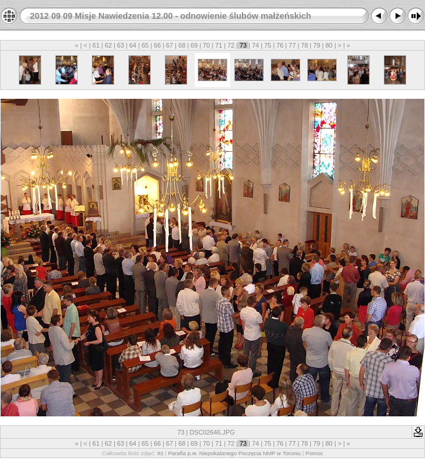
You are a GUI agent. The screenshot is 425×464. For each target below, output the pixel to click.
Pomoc (314, 453)
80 (329, 45)
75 (268, 45)
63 (120, 45)
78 (304, 45)
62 (108, 45)
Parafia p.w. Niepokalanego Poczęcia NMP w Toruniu (234, 453)
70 (206, 45)
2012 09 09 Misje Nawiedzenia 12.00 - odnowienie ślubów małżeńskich (170, 16)
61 (96, 45)
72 (230, 45)
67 (169, 45)
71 (218, 45)
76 (280, 45)
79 (316, 45)
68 (182, 45)
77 (292, 45)
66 (157, 45)
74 (255, 45)
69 (194, 45)
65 (145, 45)
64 (133, 45)
